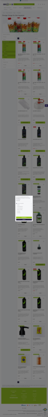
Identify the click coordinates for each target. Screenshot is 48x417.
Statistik (18, 205)
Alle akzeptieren (24, 217)
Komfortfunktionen (20, 206)
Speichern (24, 219)
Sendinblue (18, 212)
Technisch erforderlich (20, 203)
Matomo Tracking (19, 209)
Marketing (18, 211)
